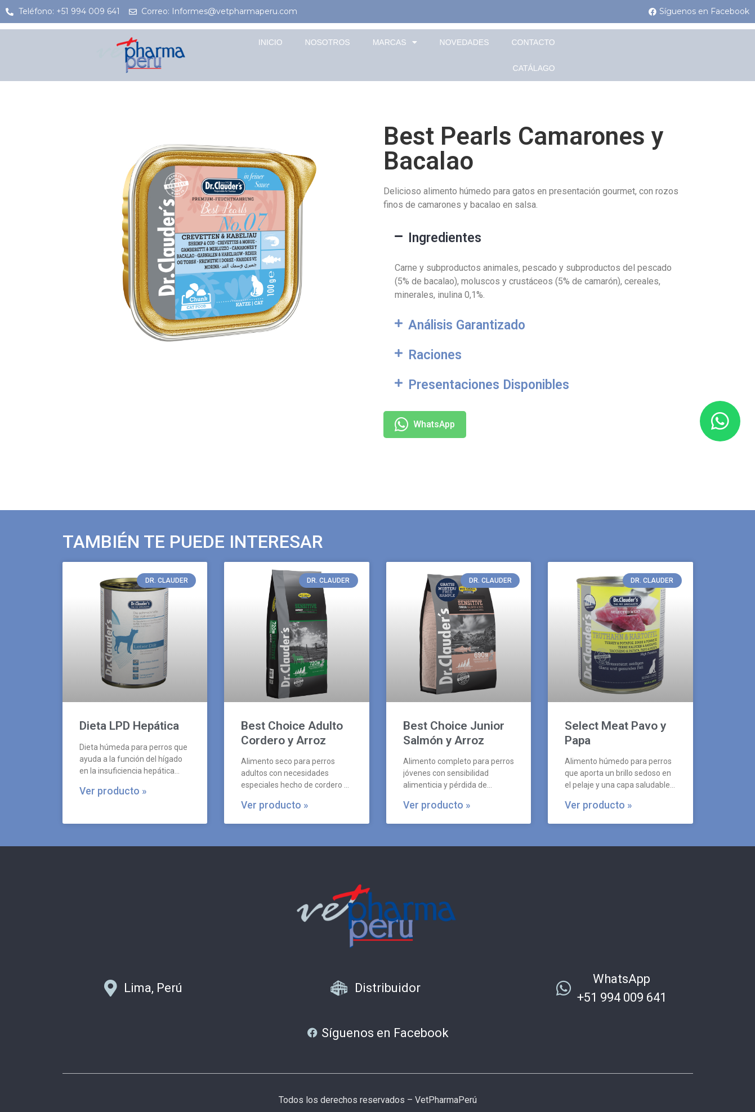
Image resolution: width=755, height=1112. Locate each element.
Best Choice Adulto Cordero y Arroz (292, 733)
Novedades (464, 42)
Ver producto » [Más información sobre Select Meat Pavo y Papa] (598, 805)
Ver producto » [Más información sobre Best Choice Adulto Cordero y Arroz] (275, 805)
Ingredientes (444, 237)
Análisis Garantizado (466, 325)
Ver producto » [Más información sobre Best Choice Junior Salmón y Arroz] (437, 805)
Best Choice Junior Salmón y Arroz (453, 733)
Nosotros (327, 42)
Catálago (534, 68)
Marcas (395, 42)
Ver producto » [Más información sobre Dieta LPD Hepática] (113, 791)
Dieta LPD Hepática (129, 726)
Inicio (270, 42)
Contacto (533, 42)
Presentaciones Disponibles (488, 384)
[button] (538, 238)
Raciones (435, 355)
